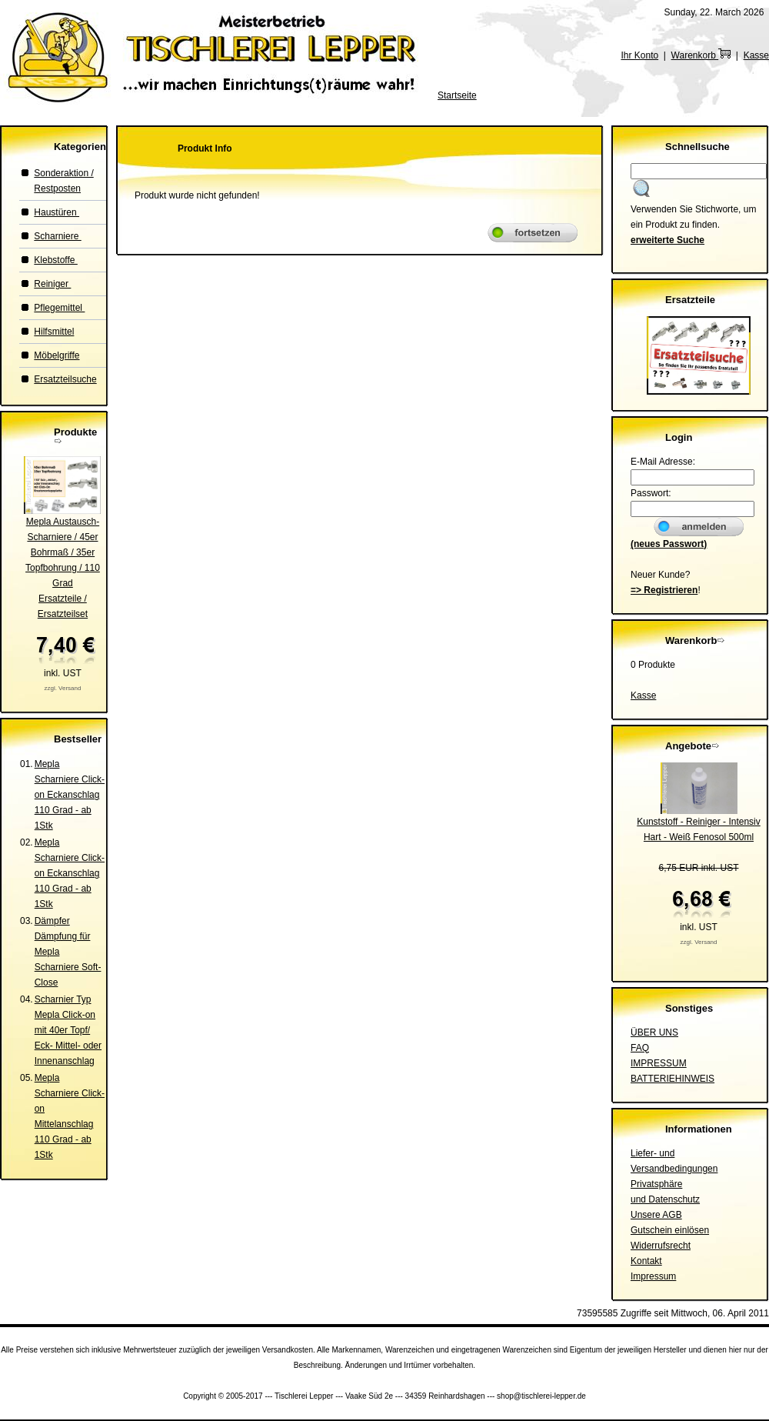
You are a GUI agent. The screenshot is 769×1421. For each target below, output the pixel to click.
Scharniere (57, 236)
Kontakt (646, 1261)
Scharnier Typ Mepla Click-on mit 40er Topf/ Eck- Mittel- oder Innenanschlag (68, 1030)
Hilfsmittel (54, 331)
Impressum (653, 1276)
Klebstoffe (55, 260)
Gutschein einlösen (670, 1230)
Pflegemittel (59, 307)
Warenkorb (701, 55)
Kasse (756, 55)
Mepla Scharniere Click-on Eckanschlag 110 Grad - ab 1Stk (70, 795)
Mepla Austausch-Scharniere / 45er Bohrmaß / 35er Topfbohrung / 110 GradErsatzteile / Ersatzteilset (62, 567)
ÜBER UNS (654, 1032)
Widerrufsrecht (661, 1245)
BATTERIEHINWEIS (672, 1078)
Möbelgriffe (56, 355)
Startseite (457, 95)
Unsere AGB (656, 1214)
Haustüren (56, 212)
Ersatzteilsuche (65, 379)
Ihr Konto (639, 55)
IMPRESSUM (659, 1063)
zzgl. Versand (62, 688)
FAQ (640, 1047)
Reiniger (52, 284)
